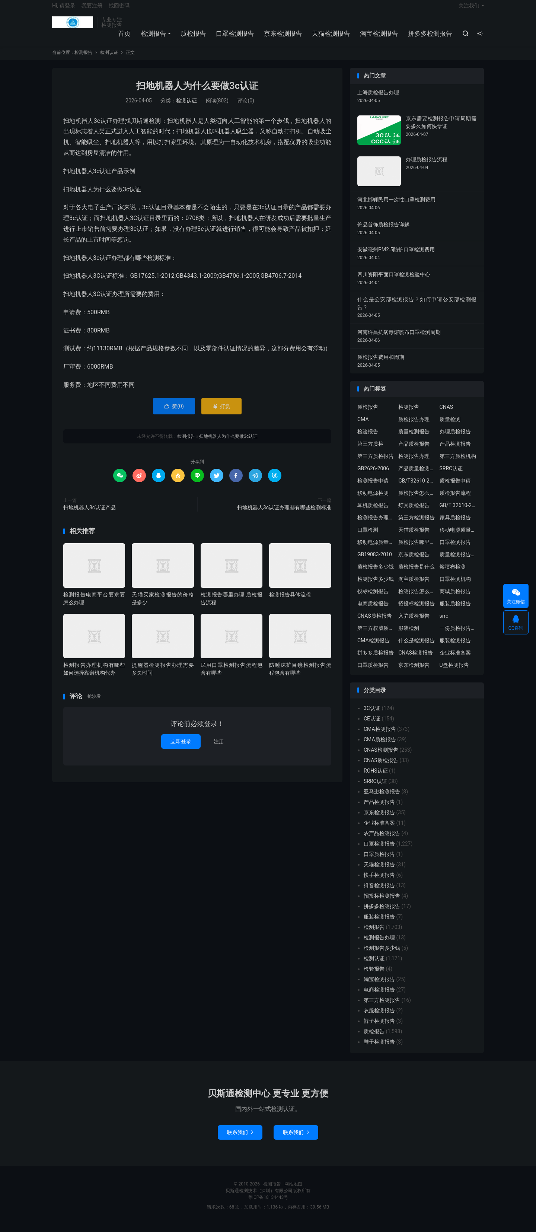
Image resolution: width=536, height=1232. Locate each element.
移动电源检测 (373, 500)
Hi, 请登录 (63, 10)
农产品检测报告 (382, 840)
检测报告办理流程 (376, 524)
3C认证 (372, 715)
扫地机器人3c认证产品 (89, 514)
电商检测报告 (379, 997)
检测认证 (109, 59)
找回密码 (119, 10)
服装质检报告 (455, 610)
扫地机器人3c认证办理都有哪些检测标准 (284, 514)
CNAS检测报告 (415, 659)
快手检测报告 (379, 882)
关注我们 (469, 10)
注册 (219, 748)
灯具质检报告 (414, 512)
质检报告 (192, 37)
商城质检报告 (455, 598)
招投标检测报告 (416, 610)
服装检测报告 (455, 647)
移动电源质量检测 (376, 549)
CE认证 (372, 726)
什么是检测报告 (416, 647)
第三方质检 (370, 450)
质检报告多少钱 (375, 573)
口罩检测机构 (455, 586)
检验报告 (367, 438)
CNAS (446, 414)
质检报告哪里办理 (417, 549)
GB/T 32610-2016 (458, 512)
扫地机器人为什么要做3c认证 (197, 92)
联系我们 (240, 1139)
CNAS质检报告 (374, 622)
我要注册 (92, 10)
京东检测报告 (282, 37)
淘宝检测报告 (378, 37)
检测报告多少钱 (375, 586)
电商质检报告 (373, 610)
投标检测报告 (373, 598)
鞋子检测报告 (379, 1049)
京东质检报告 (414, 561)
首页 (123, 37)
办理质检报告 (455, 438)
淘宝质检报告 (414, 586)
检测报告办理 (414, 463)
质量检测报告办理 (458, 561)
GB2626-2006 (373, 475)
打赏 (221, 413)
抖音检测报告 (379, 892)
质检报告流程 (455, 500)
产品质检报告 (414, 450)
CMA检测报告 (373, 647)
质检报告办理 (414, 426)
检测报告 (72, 26)
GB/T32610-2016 (417, 487)
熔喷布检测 (453, 573)
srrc (444, 622)
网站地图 (293, 1191)
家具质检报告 (455, 524)
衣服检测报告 (379, 1018)
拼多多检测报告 (429, 37)
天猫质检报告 (414, 536)
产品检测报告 (455, 450)
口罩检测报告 (234, 37)
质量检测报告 (414, 438)
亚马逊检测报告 (382, 799)
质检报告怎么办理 (417, 500)
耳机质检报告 (373, 512)
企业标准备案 (455, 659)
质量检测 (450, 426)
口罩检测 (367, 536)
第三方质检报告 (375, 463)
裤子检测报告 (379, 1028)
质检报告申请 (455, 487)
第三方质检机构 (458, 463)
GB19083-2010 (374, 561)
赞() (174, 413)
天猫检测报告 (330, 37)
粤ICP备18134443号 (268, 1204)
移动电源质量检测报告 (458, 536)
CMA (363, 426)
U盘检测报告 (454, 672)
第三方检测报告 (416, 524)
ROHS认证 (376, 778)
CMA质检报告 (380, 746)
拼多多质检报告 (375, 659)
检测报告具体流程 (290, 601)
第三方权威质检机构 (376, 635)
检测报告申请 (373, 487)
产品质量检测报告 (417, 475)
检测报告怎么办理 (417, 598)
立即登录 (180, 748)
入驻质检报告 (414, 622)
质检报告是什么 (416, 573)
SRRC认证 (451, 475)
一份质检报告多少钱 (458, 635)
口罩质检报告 (373, 672)
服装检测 (408, 635)
